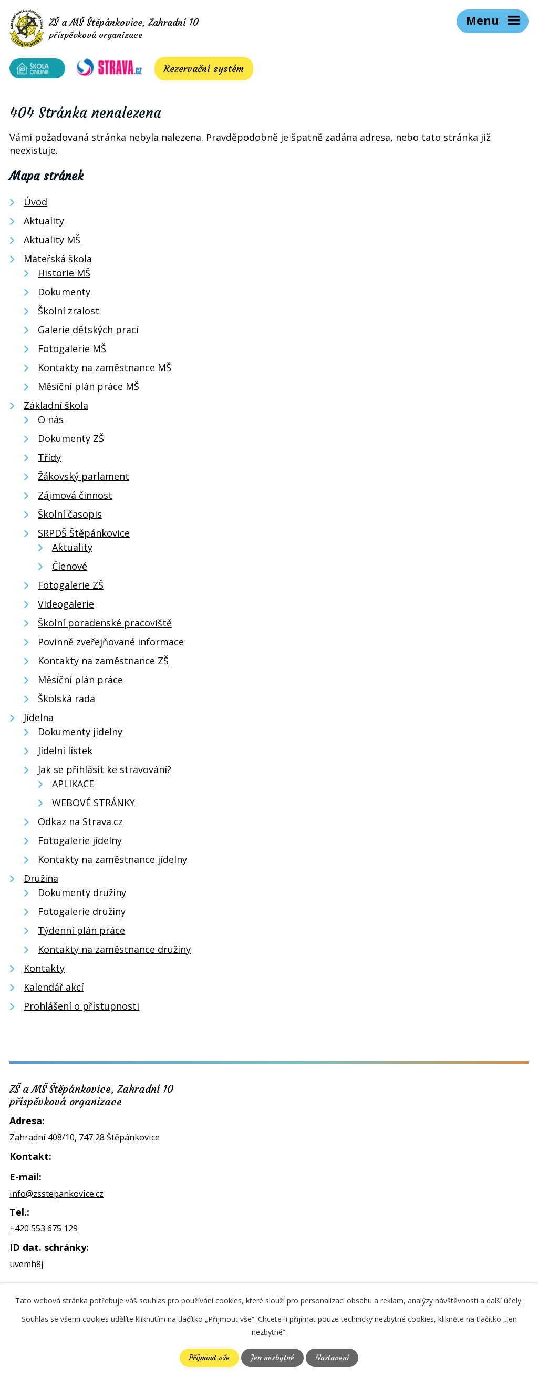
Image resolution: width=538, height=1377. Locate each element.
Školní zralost (68, 312)
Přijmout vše (209, 1357)
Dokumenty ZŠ (71, 440)
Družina (41, 880)
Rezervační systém (197, 71)
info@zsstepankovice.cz (56, 1195)
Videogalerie (66, 606)
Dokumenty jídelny (80, 733)
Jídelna (39, 719)
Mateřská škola (58, 260)
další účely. (505, 1301)
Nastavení (332, 1357)
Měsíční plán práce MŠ (88, 388)
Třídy (49, 459)
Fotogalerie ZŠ (71, 587)
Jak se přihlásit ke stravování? (104, 771)
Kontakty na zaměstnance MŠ (104, 369)
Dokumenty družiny (82, 894)
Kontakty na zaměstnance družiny (114, 951)
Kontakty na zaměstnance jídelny (112, 861)
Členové (69, 568)
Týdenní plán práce (81, 932)
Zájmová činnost (75, 497)
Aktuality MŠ (52, 241)
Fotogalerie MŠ (72, 350)
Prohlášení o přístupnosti (81, 1008)
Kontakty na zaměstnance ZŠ (103, 662)
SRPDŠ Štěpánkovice (84, 535)
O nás (51, 421)
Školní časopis (70, 516)
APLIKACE (73, 785)
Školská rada (66, 700)
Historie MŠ (64, 275)
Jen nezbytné (272, 1357)
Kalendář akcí (54, 989)
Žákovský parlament (83, 478)
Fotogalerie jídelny (80, 842)
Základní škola (56, 407)
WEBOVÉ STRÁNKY (93, 804)
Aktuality (44, 223)
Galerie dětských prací (88, 331)
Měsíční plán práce (80, 681)
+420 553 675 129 (43, 1231)
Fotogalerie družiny (82, 913)
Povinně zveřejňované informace (111, 644)
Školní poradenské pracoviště (105, 625)
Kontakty (44, 970)
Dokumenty (64, 293)
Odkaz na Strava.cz (80, 823)
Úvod (35, 204)
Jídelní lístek (65, 752)
